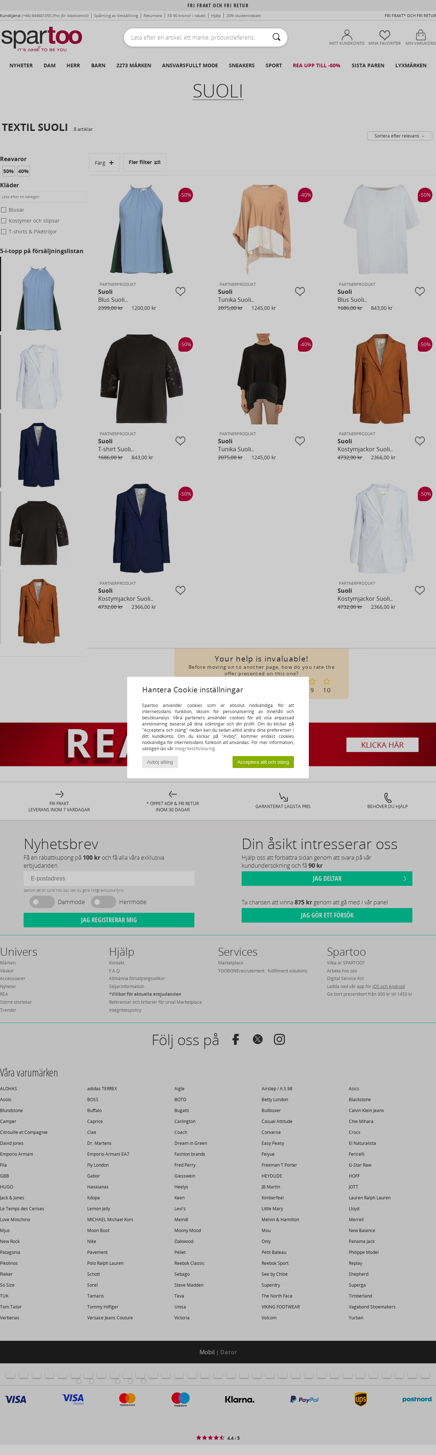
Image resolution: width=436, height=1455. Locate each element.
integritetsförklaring (195, 749)
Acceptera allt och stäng (263, 762)
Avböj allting (160, 762)
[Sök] (276, 37)
